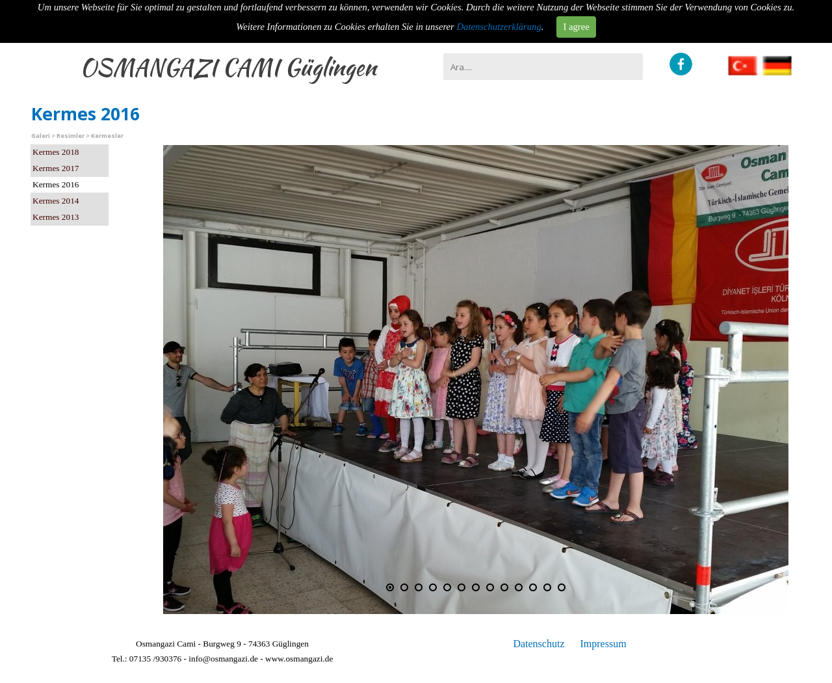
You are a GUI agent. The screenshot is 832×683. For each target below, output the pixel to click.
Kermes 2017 (55, 168)
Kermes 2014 (55, 201)
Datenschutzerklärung (499, 26)
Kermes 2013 (55, 217)
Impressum (603, 643)
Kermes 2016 (55, 184)
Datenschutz (538, 643)
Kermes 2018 (55, 152)
